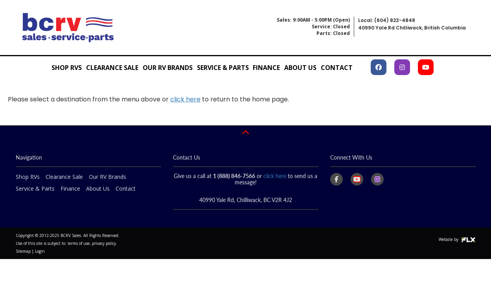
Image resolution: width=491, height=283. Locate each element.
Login (40, 251)
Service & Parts (223, 67)
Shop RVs (66, 67)
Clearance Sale (112, 67)
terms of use (79, 243)
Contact (337, 67)
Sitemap (23, 251)
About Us (300, 67)
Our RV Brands (168, 67)
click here (185, 99)
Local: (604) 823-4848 (386, 20)
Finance (266, 67)
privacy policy (104, 243)
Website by (457, 239)
